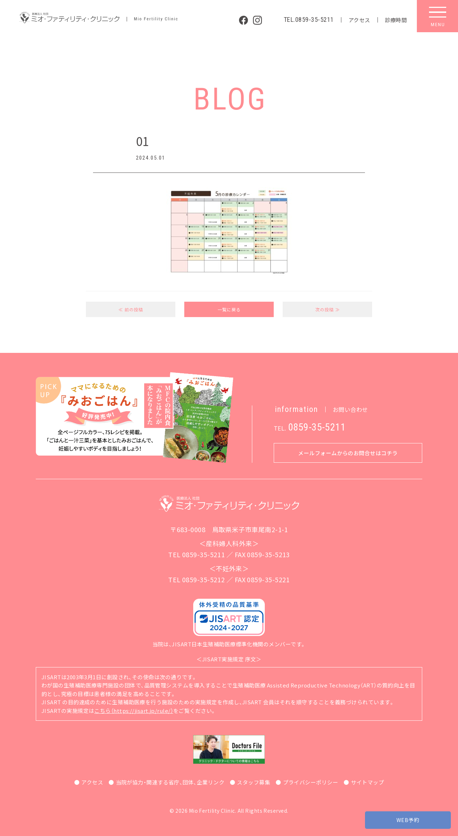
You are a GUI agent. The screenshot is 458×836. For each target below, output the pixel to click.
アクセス (359, 20)
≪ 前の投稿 (130, 309)
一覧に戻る (229, 309)
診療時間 (396, 20)
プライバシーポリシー (310, 782)
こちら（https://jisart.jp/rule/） (133, 710)
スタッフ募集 (253, 782)
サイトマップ (367, 782)
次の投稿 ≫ (327, 309)
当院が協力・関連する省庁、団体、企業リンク (170, 782)
